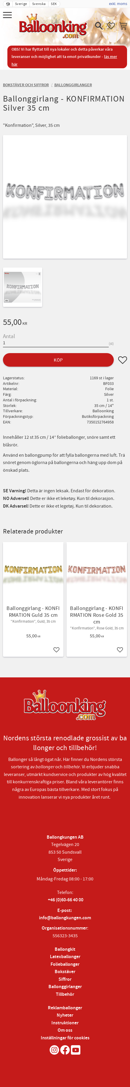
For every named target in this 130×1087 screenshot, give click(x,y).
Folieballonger (65, 964)
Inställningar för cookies (65, 1038)
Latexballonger (65, 957)
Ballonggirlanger (65, 987)
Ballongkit (65, 949)
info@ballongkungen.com (65, 918)
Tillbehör (65, 994)
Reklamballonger (65, 1008)
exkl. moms (118, 3)
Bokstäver (65, 972)
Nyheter (65, 1015)
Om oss (65, 1030)
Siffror (65, 979)
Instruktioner (65, 1023)
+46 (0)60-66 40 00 (65, 900)
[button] (8, 15)
